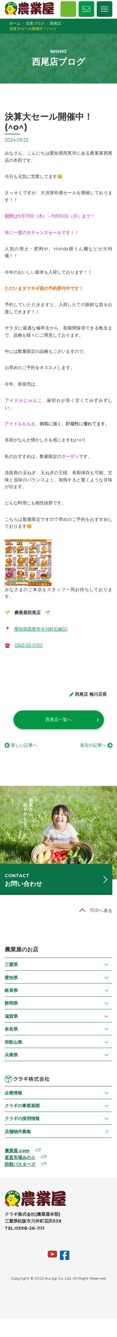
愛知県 (11, 977)
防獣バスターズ (20, 1164)
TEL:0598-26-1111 (24, 1228)
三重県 (11, 964)
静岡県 (11, 1003)
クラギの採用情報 (22, 1118)
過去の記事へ (93, 745)
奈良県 (11, 1029)
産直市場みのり (20, 1157)
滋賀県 (11, 1016)
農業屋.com (17, 1150)
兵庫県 (11, 1055)
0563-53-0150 (28, 645)
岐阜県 (11, 990)
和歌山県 (13, 1042)
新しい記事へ (24, 745)
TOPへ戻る (101, 910)
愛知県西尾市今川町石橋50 (41, 629)
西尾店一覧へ (59, 719)
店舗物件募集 (18, 1131)
